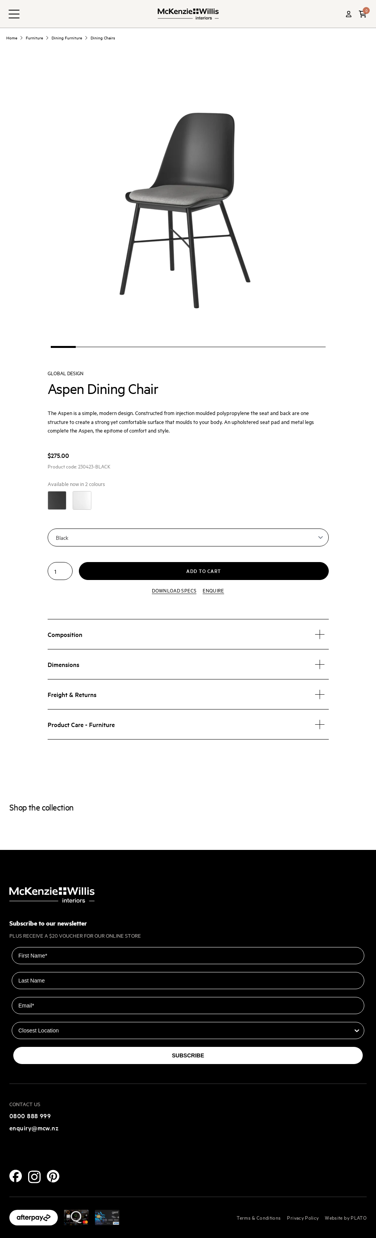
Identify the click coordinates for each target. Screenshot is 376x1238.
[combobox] (185, 1030)
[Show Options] (357, 1030)
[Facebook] (15, 1176)
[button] (363, 14)
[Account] (349, 14)
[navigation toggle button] (14, 14)
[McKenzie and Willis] (188, 13)
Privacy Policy (303, 1217)
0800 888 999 (30, 1115)
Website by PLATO (346, 1217)
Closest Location (34, 1016)
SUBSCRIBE (188, 1055)
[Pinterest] (53, 1176)
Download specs (174, 590)
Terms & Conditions (259, 1217)
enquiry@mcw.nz (34, 1127)
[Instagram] (34, 1177)
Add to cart (203, 571)
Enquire (213, 590)
